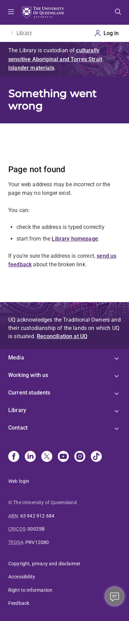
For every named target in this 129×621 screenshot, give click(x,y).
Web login (18, 481)
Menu (11, 12)
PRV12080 (37, 542)
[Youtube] (63, 457)
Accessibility (21, 576)
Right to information (30, 590)
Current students (29, 392)
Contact (18, 427)
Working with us (28, 375)
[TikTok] (96, 457)
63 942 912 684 (37, 516)
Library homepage (75, 238)
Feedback (18, 603)
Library (24, 32)
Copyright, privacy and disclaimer (44, 563)
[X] (46, 457)
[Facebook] (13, 457)
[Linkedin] (30, 457)
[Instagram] (79, 457)
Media (16, 357)
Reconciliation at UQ (62, 336)
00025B (36, 529)
